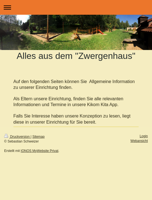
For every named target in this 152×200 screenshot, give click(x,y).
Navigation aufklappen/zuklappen (76, 7)
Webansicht (139, 141)
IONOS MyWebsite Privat (39, 151)
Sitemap (38, 137)
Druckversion (17, 137)
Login (144, 136)
